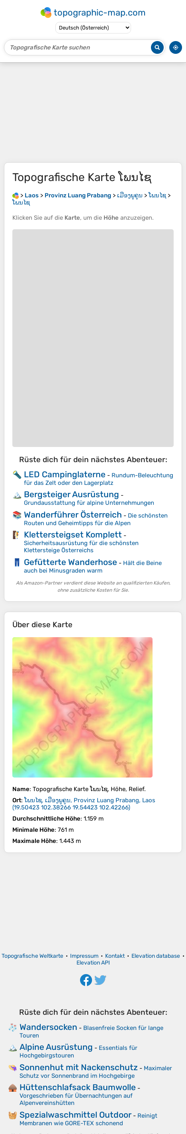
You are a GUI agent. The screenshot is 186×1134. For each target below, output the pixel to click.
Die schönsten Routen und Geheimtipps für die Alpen (96, 519)
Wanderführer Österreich (73, 515)
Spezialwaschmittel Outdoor (75, 1115)
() (83, 804)
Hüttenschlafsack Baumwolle (78, 1087)
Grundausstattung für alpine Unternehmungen (89, 502)
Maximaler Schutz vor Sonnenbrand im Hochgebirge (96, 1072)
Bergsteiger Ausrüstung (71, 494)
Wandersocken (48, 1027)
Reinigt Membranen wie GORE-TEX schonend (88, 1119)
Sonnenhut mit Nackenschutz (79, 1067)
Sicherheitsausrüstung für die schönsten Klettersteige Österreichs (81, 546)
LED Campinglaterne (65, 474)
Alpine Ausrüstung (56, 1047)
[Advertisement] (93, 112)
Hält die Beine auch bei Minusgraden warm (93, 566)
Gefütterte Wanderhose (70, 562)
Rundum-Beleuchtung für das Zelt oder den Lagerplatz (98, 479)
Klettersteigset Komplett (73, 534)
